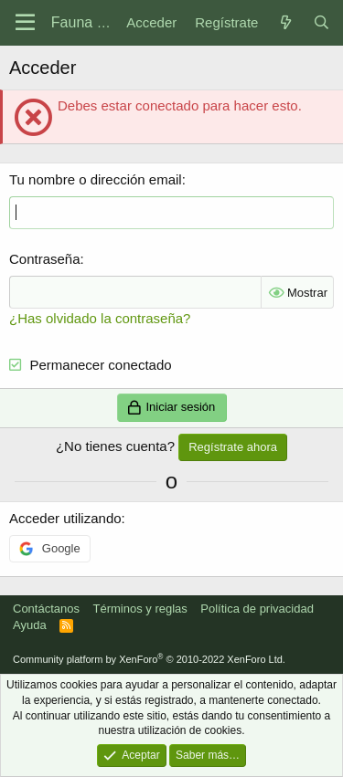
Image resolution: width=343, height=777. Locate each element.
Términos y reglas (140, 608)
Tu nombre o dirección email (95, 179)
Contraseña (44, 259)
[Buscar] (321, 22)
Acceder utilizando (65, 518)
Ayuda (30, 625)
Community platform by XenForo (149, 659)
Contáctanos (46, 608)
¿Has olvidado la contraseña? (99, 318)
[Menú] (25, 23)
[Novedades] (285, 22)
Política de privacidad (257, 608)
